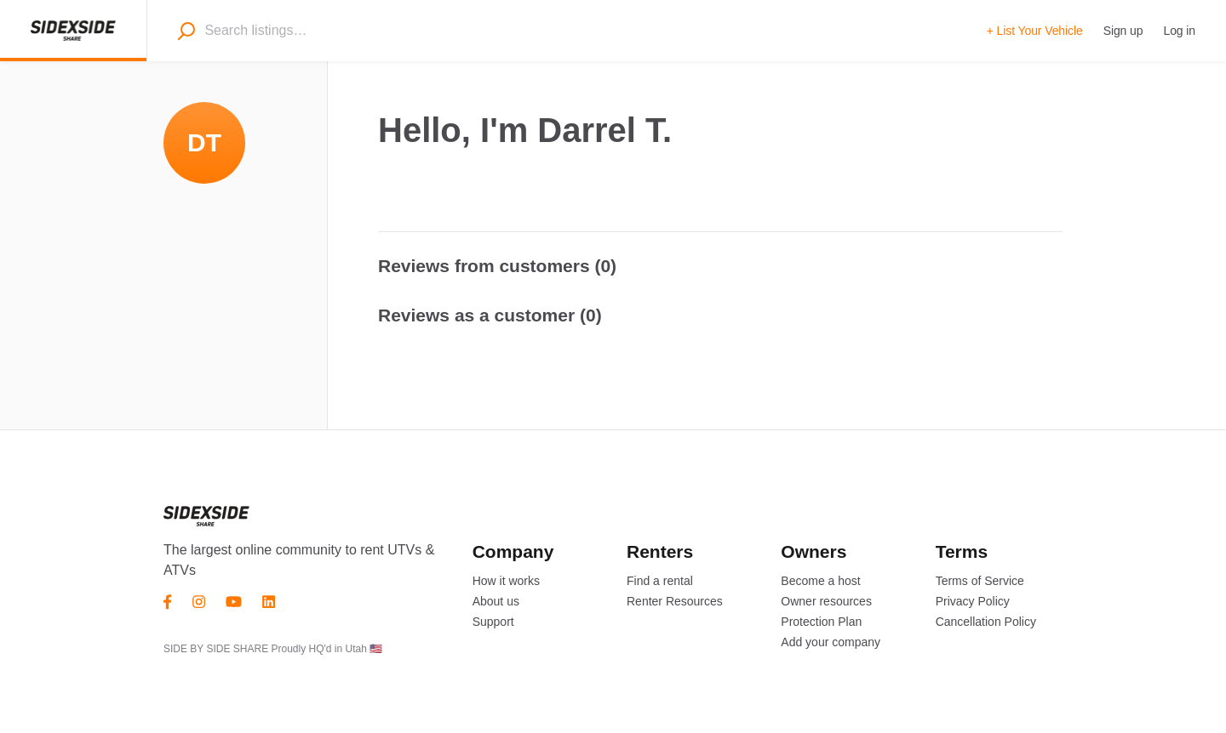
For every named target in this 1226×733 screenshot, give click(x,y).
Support (493, 621)
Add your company (830, 642)
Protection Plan (821, 621)
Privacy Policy (973, 601)
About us (496, 601)
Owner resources (826, 601)
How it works (506, 581)
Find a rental (660, 581)
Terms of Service (980, 581)
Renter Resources (675, 601)
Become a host (820, 581)
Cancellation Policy (986, 621)
